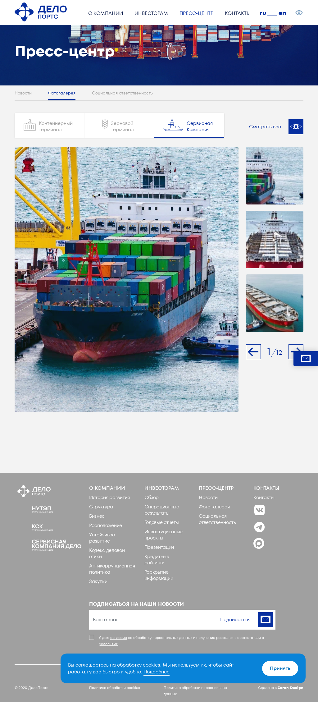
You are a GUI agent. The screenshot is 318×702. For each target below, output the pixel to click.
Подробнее (156, 671)
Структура (101, 506)
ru (263, 13)
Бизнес (97, 516)
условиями (108, 643)
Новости (23, 93)
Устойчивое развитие (102, 537)
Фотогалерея (61, 93)
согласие (118, 637)
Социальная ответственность (122, 93)
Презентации (159, 547)
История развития (109, 497)
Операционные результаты (161, 509)
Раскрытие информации (158, 575)
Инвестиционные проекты (163, 534)
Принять (280, 668)
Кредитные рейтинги (156, 559)
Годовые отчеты (161, 522)
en (282, 13)
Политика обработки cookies (114, 687)
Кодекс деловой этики (107, 553)
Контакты (263, 497)
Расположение (105, 525)
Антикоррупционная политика (112, 569)
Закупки (98, 581)
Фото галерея (214, 506)
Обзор (151, 497)
